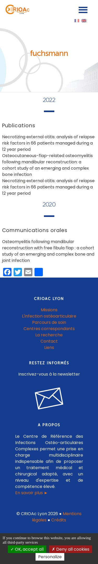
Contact (49, 341)
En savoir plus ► (31, 493)
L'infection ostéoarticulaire (49, 316)
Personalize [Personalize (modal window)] (50, 557)
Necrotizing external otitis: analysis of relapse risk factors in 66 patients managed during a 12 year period (48, 143)
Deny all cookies (70, 549)
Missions (49, 310)
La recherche (49, 335)
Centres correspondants (49, 329)
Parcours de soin (49, 322)
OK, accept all (27, 549)
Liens (49, 347)
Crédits (58, 520)
